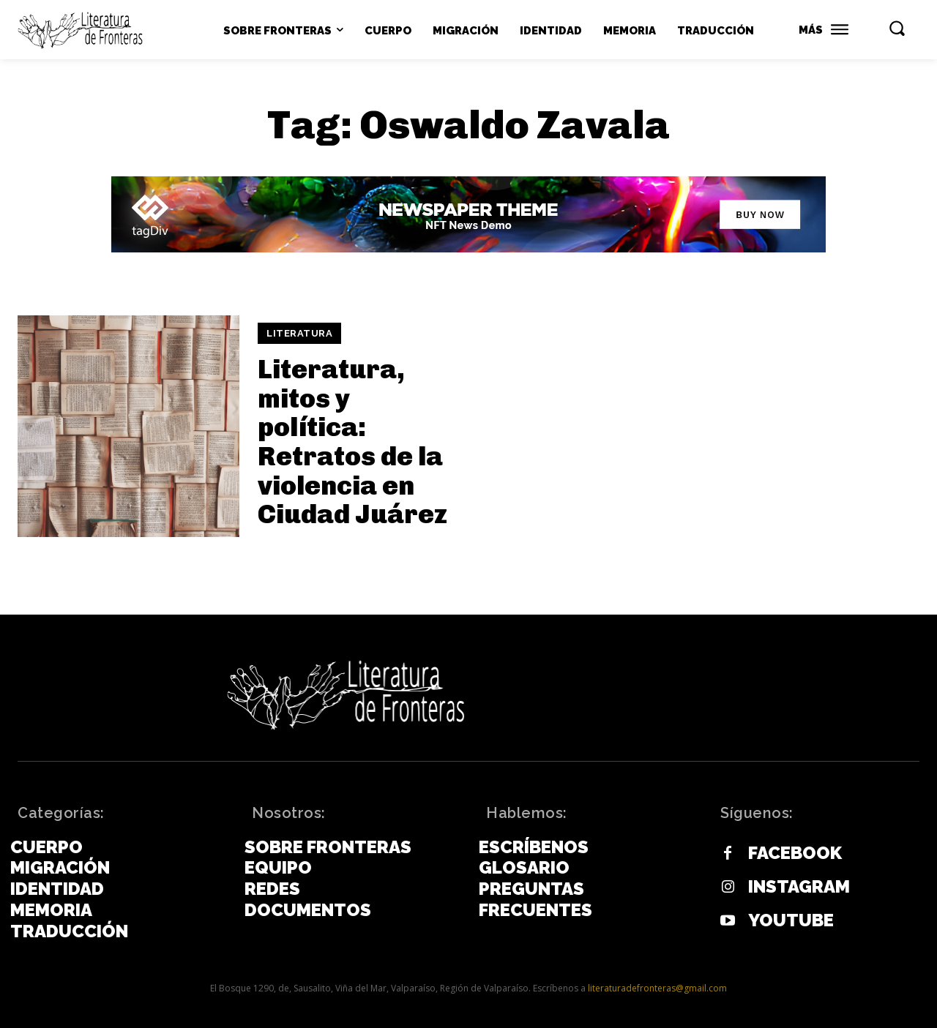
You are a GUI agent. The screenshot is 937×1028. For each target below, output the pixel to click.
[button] (897, 28)
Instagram (799, 887)
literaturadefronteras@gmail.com (657, 988)
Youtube (791, 920)
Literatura (299, 333)
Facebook (795, 853)
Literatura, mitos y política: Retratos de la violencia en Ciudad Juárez (352, 441)
